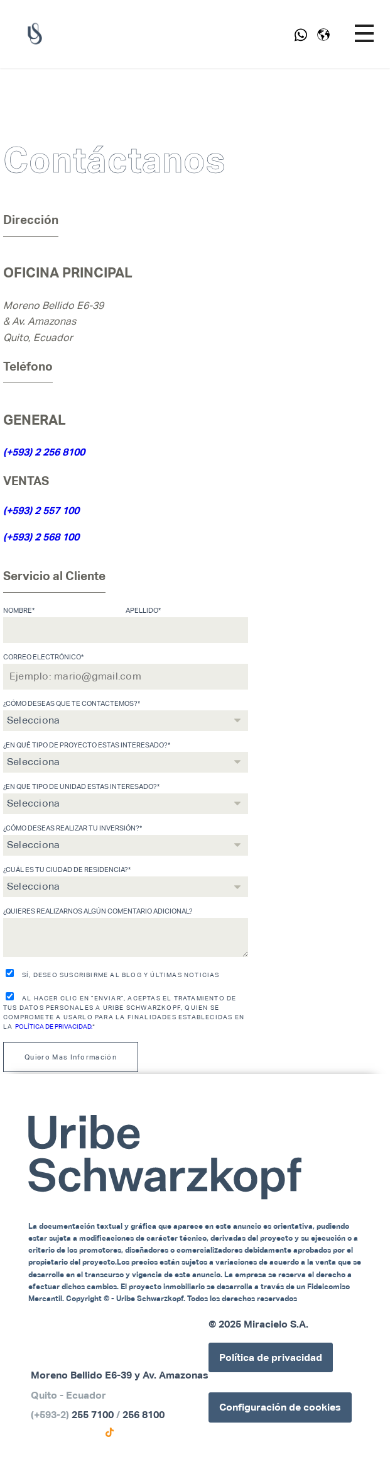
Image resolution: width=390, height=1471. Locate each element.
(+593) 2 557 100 (41, 511)
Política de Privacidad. (53, 1026)
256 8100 (143, 1415)
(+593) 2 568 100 (41, 537)
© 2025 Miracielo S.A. (258, 1324)
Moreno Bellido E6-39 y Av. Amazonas (120, 1375)
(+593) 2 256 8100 (44, 452)
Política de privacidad (270, 1357)
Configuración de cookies (280, 1407)
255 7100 (93, 1415)
